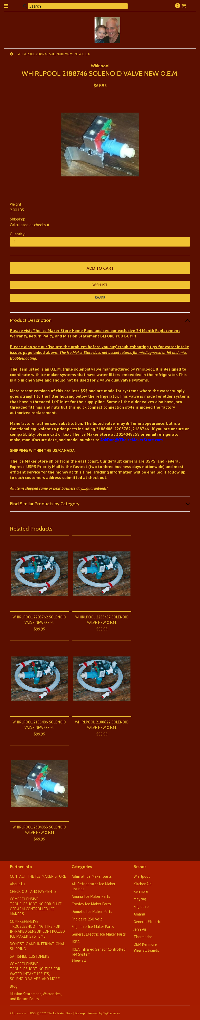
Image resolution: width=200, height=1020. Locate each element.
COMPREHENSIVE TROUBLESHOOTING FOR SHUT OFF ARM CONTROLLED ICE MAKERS (35, 906)
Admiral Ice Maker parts (92, 876)
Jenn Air (140, 929)
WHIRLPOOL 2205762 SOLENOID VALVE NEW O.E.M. (39, 620)
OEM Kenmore (145, 944)
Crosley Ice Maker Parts (91, 903)
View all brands (146, 950)
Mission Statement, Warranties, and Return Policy (35, 996)
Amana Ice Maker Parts (91, 896)
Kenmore (141, 891)
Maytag (140, 898)
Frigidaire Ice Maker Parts (93, 926)
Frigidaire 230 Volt (87, 919)
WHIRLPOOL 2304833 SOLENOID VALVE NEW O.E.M (39, 830)
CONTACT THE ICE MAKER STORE (38, 876)
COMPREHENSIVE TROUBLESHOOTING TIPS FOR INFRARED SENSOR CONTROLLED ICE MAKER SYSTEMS (37, 929)
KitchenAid (143, 883)
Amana (139, 914)
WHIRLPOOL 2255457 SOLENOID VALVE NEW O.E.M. (102, 620)
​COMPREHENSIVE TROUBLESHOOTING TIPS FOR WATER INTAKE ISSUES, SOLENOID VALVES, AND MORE (35, 971)
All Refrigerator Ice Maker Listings (93, 886)
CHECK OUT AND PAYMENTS (33, 891)
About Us (17, 883)
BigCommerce (111, 1013)
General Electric (147, 921)
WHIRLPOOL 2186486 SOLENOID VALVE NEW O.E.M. (39, 725)
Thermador (143, 936)
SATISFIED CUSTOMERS (29, 956)
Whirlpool (100, 65)
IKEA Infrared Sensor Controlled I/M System (99, 952)
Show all (79, 960)
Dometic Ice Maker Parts (92, 911)
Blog (13, 986)
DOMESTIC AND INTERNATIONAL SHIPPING (37, 946)
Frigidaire (141, 906)
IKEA (76, 941)
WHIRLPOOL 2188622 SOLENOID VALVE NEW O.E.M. (102, 725)
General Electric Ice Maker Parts (99, 934)
